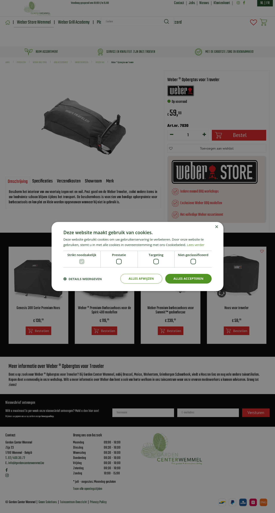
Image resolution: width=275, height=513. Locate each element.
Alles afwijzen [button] (141, 278)
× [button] (216, 227)
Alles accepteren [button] (188, 278)
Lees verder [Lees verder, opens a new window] (196, 245)
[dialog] (137, 256)
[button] (82, 279)
